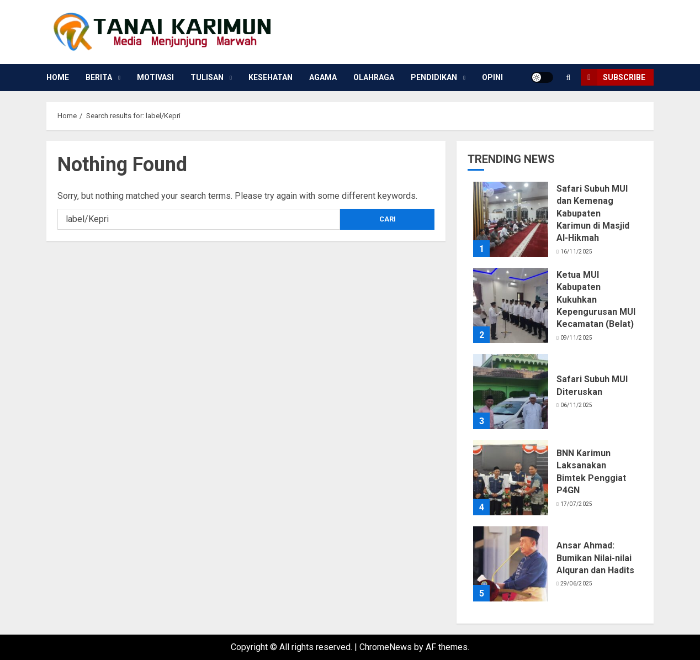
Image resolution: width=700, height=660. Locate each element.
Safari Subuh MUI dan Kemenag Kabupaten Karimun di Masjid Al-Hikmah (592, 213)
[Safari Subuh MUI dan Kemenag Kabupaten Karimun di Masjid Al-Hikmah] (510, 219)
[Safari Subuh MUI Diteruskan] (510, 391)
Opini (492, 77)
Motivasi (155, 77)
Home (57, 77)
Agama (323, 77)
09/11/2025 (576, 338)
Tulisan (207, 77)
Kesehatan (270, 77)
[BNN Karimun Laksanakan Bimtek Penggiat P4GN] (510, 477)
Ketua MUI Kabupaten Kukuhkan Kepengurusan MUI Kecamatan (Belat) (595, 300)
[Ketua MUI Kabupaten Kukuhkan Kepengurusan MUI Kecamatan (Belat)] (510, 305)
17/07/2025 (576, 504)
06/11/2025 (576, 405)
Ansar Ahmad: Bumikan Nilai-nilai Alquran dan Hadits (595, 557)
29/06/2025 (576, 583)
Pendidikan (434, 77)
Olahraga (373, 77)
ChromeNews (385, 647)
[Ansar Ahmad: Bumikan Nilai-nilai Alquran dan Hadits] (510, 563)
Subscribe (613, 77)
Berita (99, 77)
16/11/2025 (576, 252)
